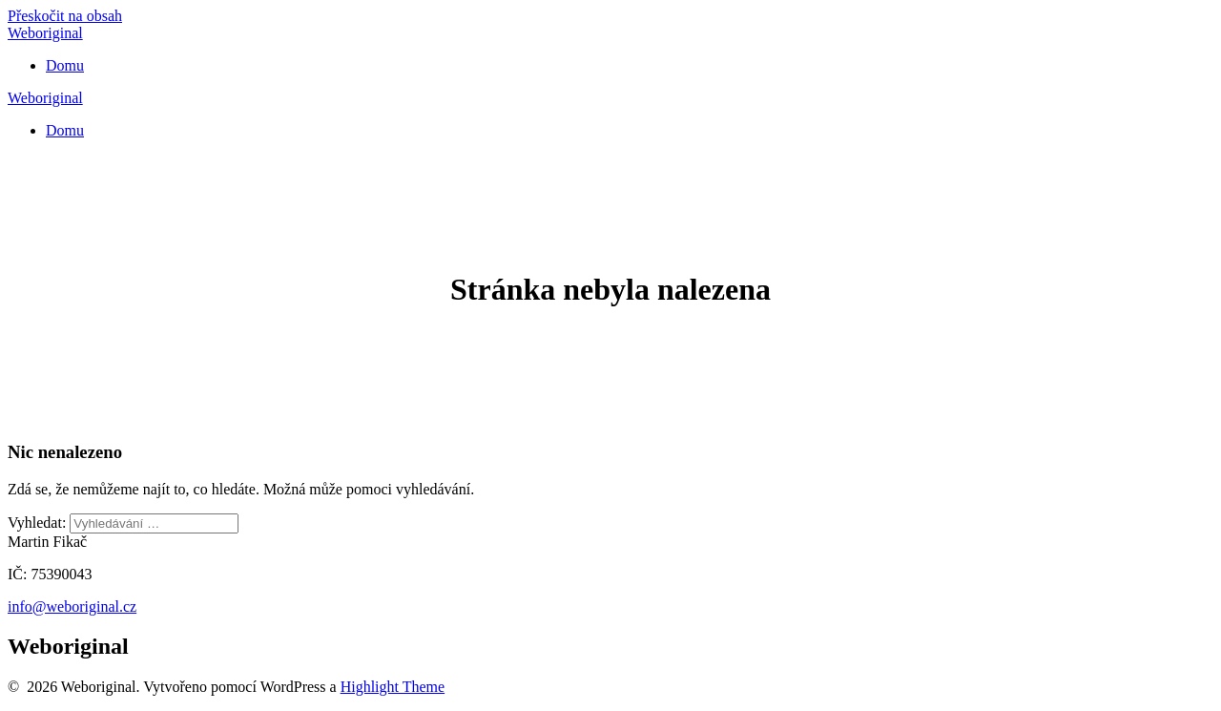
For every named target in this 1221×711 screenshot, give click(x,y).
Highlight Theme (393, 687)
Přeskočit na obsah (65, 16)
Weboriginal (45, 33)
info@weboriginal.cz (72, 606)
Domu (65, 65)
